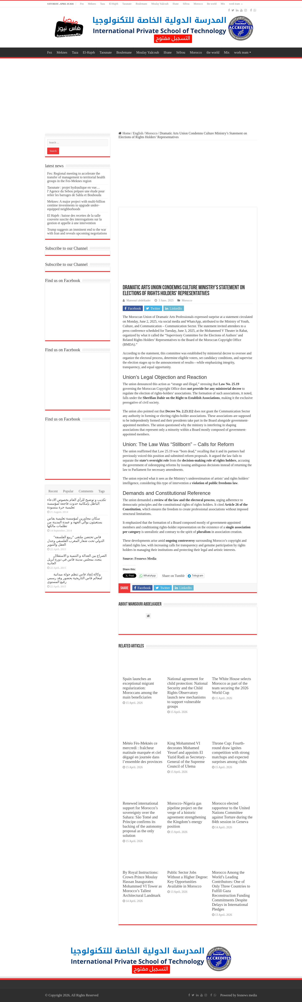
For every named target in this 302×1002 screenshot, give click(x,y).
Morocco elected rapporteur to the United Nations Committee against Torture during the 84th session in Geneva (232, 812)
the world (212, 3)
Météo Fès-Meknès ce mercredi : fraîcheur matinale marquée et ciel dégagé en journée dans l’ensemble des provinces (142, 752)
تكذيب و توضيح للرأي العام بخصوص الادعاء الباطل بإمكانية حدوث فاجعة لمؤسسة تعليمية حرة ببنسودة (76, 503)
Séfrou (186, 3)
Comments (86, 491)
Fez (82, 3)
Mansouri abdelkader (138, 300)
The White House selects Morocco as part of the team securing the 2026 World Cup (231, 686)
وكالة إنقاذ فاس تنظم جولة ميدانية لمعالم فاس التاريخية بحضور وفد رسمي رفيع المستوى (74, 578)
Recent (53, 491)
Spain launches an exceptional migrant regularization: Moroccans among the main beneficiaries (140, 688)
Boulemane (141, 3)
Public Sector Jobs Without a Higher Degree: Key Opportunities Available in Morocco (187, 879)
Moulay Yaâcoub (159, 3)
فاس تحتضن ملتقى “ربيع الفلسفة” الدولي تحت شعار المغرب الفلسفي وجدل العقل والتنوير (75, 540)
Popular (68, 491)
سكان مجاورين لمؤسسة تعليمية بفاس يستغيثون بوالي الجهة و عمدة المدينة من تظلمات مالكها (74, 522)
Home (124, 133)
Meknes (92, 3)
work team (234, 3)
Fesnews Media (145, 558)
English (138, 133)
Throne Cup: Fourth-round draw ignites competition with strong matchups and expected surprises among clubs (231, 752)
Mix (223, 3)
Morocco (198, 3)
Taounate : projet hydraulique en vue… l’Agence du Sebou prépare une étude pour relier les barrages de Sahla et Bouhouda (76, 191)
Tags (102, 491)
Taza (102, 3)
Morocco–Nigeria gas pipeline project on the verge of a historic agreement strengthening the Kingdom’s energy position (186, 814)
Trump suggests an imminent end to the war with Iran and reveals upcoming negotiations (77, 231)
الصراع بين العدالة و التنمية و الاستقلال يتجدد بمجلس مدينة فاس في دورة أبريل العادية (77, 559)
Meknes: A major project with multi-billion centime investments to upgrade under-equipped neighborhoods (76, 205)
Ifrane (176, 3)
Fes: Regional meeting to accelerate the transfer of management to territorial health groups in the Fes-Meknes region (76, 177)
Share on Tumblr (173, 575)
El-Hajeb (113, 3)
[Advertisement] (151, 93)
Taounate (126, 3)
